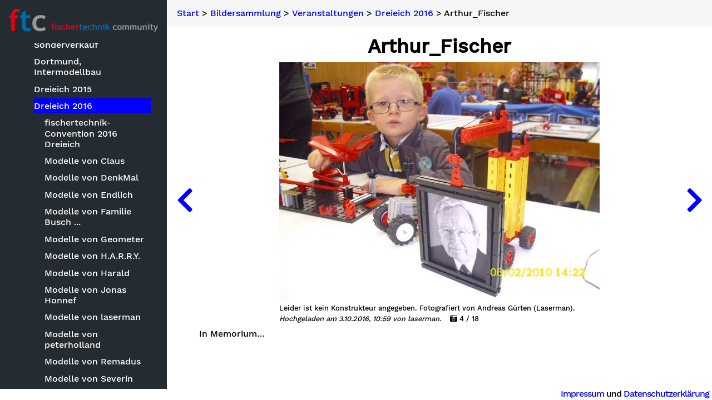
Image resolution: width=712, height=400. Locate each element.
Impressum (582, 393)
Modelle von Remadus (92, 361)
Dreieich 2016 (63, 106)
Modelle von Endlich (88, 194)
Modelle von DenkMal (91, 177)
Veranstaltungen (328, 13)
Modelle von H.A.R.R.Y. (92, 256)
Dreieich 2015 (63, 89)
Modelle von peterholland (72, 339)
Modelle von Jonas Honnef (85, 295)
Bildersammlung (245, 13)
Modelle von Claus (84, 161)
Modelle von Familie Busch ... (87, 216)
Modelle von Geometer (94, 239)
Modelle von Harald (87, 273)
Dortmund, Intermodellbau (67, 66)
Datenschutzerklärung (666, 393)
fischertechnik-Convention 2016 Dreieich (80, 133)
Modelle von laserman (92, 317)
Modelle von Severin (88, 378)
